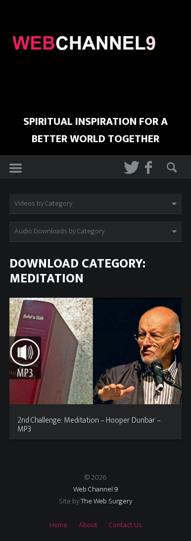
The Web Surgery (106, 501)
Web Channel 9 (95, 489)
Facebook (149, 167)
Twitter (128, 167)
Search (171, 167)
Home (58, 525)
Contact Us (125, 525)
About (88, 525)
